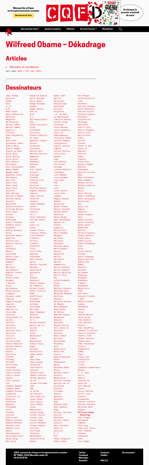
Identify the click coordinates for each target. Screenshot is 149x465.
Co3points (11, 394)
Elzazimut (35, 149)
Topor (81, 354)
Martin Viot (60, 275)
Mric (56, 346)
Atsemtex (10, 228)
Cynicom (10, 415)
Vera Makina (84, 386)
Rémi (80, 175)
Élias (33, 127)
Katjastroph (60, 104)
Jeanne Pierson (38, 375)
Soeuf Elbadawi (86, 257)
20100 (9, 101)
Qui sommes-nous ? (30, 29)
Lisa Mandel (60, 175)
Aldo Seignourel (14, 135)
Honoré (33, 331)
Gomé (32, 294)
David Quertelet (14, 436)
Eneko (33, 167)
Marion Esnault (62, 267)
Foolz (33, 228)
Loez (56, 185)
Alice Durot (12, 159)
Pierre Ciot (84, 127)
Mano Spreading (62, 220)
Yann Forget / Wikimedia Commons (85, 420)
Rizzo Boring (85, 193)
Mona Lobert (60, 336)
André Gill (11, 183)
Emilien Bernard (38, 154)
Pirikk (81, 141)
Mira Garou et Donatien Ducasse (61, 330)
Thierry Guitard (86, 333)
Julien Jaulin (37, 415)
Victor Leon (84, 394)
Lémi (56, 159)
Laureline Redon (62, 138)
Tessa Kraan (84, 317)
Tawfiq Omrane (85, 315)
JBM (31, 357)
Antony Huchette (14, 207)
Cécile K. (11, 338)
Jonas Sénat (36, 399)
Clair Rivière (13, 370)
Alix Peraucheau (14, 167)
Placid (81, 143)
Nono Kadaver (61, 407)
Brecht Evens (13, 278)
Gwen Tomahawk (37, 312)
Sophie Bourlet (86, 259)
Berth (9, 265)
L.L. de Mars (61, 114)
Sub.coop (82, 294)
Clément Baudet (14, 386)
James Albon (36, 354)
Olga (56, 410)
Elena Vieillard (38, 125)
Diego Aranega (37, 104)
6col (8, 104)
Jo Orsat (34, 391)
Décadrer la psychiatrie (24, 67)
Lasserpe (58, 125)
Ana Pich (10, 180)
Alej (8, 138)
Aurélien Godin (14, 236)
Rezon (81, 191)
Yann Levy (83, 426)
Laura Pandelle (62, 130)
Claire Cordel (13, 373)
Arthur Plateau (14, 222)
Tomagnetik (83, 349)
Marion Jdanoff (62, 270)
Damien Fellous (14, 420)
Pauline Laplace (86, 114)
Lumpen (57, 196)
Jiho (32, 386)
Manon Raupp (60, 217)
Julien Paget (37, 420)
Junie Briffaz (37, 439)
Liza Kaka (59, 180)
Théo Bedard (84, 320)
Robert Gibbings (86, 196)
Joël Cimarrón (37, 397)
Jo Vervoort (36, 394)
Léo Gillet (59, 164)
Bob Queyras (12, 270)
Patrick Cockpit (86, 106)
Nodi (56, 402)
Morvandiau (59, 341)
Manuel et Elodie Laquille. (59, 225)
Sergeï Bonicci (86, 236)
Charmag (10, 360)
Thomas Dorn (84, 341)
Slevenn (82, 254)
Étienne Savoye (38, 188)
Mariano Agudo (61, 246)
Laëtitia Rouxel (62, 119)
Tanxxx (81, 309)
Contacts (105, 453)
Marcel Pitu (60, 230)
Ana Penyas (11, 178)
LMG (55, 183)
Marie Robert (61, 249)
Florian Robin (37, 220)
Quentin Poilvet (86, 172)
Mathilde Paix (61, 291)
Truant (81, 365)
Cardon (9, 320)
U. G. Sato (83, 373)
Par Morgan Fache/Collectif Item (86, 98)
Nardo (57, 365)
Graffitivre (36, 296)
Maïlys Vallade (62, 209)
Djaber (33, 106)
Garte (33, 262)
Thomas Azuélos (86, 338)
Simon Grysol (85, 241)
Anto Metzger (13, 193)
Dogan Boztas (37, 109)
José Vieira (36, 402)
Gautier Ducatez (38, 265)
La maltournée (61, 117)
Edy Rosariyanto (38, 119)
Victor (81, 389)
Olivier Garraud (62, 412)
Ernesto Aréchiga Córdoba (34, 175)
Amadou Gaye (12, 172)
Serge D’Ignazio (86, 233)
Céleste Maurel (14, 346)
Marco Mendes (61, 233)
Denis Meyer (36, 101)
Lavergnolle (60, 143)
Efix (32, 122)
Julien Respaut (38, 423)
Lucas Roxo (59, 193)
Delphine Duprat (38, 96)
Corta (9, 410)
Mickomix (58, 323)
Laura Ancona (61, 127)
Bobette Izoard (14, 273)
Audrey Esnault (14, 230)
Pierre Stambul (86, 130)
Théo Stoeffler (86, 328)
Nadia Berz (59, 349)
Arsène (9, 214)
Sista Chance (85, 251)
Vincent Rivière (86, 404)
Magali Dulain (61, 199)
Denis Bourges (37, 98)
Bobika (9, 275)
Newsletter (107, 29)
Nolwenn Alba (61, 404)
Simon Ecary (84, 238)
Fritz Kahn (35, 251)
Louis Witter (61, 191)
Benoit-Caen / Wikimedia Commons (13, 259)
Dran (32, 114)
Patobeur (82, 104)
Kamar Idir (59, 96)
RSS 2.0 (104, 461)
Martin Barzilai (62, 273)
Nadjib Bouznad (62, 357)
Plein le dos (85, 146)
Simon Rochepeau (86, 244)
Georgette (35, 273)
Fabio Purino (37, 196)
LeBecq (57, 149)
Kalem (33, 441)
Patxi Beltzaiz (86, 109)
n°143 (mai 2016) (29, 71)
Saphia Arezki (85, 220)
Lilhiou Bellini (62, 170)
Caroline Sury (13, 331)
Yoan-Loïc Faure (86, 428)
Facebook (83, 455)
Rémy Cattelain (86, 178)
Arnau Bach (11, 212)
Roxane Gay (83, 201)
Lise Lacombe (61, 178)
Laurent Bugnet (62, 141)
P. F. (57, 433)
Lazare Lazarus (62, 146)
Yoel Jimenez (85, 431)
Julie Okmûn (36, 404)
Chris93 (10, 362)
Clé (7, 383)
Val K (81, 375)
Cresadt (10, 412)
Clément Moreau (14, 391)
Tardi (81, 312)
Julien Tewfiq (37, 426)
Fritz (33, 249)
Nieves (57, 394)
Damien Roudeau (14, 423)
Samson (81, 209)
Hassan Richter (38, 323)
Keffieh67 (59, 106)
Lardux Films (61, 122)
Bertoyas (10, 267)
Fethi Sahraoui (38, 217)
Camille (10, 299)
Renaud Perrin (85, 183)
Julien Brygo (37, 412)
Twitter (82, 453)
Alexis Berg (12, 146)
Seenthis (83, 461)
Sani (80, 217)
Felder (33, 207)
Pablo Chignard (62, 439)
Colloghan (11, 407)
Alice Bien (11, 154)
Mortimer (58, 338)
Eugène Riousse (38, 191)
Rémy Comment (85, 180)
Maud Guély (59, 309)
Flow (32, 222)
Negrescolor (60, 378)
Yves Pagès (83, 441)
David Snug (11, 439)
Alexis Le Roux (14, 151)
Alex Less (11, 141)
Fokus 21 (34, 225)
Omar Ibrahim (61, 426)
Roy (79, 204)
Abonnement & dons (23, 15)
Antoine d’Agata (14, 196)
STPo (80, 291)
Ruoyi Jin (83, 207)
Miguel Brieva (61, 325)
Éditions (70, 29)
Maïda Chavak (61, 207)
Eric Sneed (35, 170)
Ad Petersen (12, 122)
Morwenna (58, 344)
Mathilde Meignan (63, 294)
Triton (81, 362)
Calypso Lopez (13, 296)
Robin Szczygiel (86, 199)
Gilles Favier (37, 288)
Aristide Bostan (14, 209)
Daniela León (13, 426)
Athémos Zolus (13, 225)
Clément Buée (13, 389)
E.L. (32, 117)
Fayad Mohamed (37, 204)
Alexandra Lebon (14, 143)
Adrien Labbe (13, 125)
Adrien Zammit (13, 127)
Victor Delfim (85, 391)
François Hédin (38, 233)
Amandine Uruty (14, 175)
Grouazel (34, 299)
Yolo (80, 439)
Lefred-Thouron (62, 151)
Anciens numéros (53, 29)
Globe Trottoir (38, 291)
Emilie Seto (36, 151)
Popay (81, 156)
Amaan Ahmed (12, 170)
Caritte (10, 323)
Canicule (10, 315)
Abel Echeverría (14, 114)
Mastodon (83, 458)
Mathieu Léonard (62, 288)
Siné (80, 246)
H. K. (33, 320)
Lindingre (59, 172)
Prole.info (83, 162)
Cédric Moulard (14, 344)
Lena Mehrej (60, 162)
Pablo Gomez (60, 441)
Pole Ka (82, 154)
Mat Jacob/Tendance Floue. (62, 280)
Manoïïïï (58, 214)
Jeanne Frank (37, 373)
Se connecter (128, 453)
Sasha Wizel (84, 225)
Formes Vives (37, 230)
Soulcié (82, 267)
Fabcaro (34, 193)
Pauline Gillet (86, 112)
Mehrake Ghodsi (62, 315)
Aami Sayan (11, 112)
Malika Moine (61, 212)
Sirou (81, 249)
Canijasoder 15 (14, 317)
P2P (55, 436)
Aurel (9, 233)
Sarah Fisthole (86, 222)
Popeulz (82, 159)
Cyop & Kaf (11, 418)
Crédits (104, 455)
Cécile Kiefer (13, 341)
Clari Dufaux (13, 381)
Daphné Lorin (13, 428)
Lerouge (58, 167)
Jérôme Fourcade (38, 383)
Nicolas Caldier (62, 381)
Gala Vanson (36, 259)
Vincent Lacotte (86, 402)
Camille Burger (14, 302)
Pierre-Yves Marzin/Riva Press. (84, 135)
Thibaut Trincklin (87, 331)
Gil (31, 275)
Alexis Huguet (13, 149)
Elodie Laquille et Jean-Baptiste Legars (38, 138)
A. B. (9, 106)
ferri (33, 214)
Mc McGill (59, 312)
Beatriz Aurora (14, 244)
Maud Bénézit (61, 307)
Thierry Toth (85, 336)
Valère (81, 378)
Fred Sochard (37, 236)
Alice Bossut (13, 156)
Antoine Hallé (13, 199)
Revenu (81, 188)
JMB (31, 389)
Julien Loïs (36, 418)
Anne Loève (11, 185)
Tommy (81, 352)
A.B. (8, 109)
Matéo (57, 286)
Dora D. (34, 112)
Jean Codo (35, 360)
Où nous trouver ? (88, 29)
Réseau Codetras (86, 185)
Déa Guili (11, 441)
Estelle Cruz (37, 180)
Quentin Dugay (85, 164)
